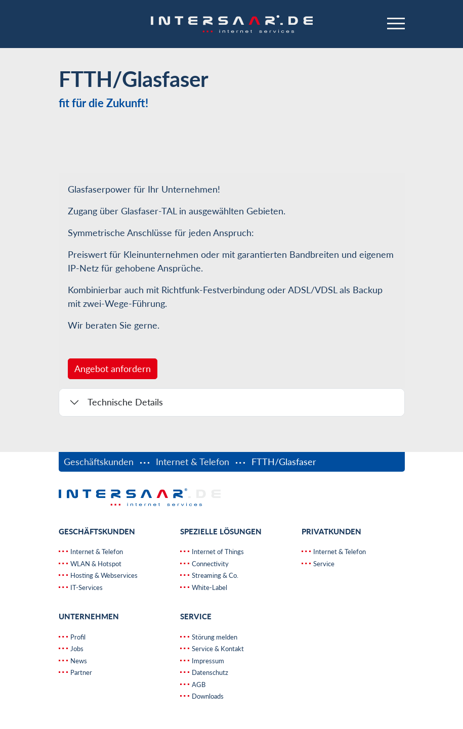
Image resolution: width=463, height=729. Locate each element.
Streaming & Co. (214, 575)
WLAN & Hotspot (95, 564)
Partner (80, 672)
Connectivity (209, 564)
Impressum (207, 661)
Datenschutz (209, 672)
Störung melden (213, 637)
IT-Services (86, 587)
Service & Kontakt (217, 649)
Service (323, 564)
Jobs (76, 649)
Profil (77, 637)
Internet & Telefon (192, 461)
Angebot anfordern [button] (112, 368)
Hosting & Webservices (103, 575)
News (78, 661)
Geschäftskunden (100, 461)
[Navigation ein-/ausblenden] (392, 24)
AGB (197, 684)
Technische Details (125, 401)
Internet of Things (217, 552)
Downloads (207, 696)
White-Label (208, 587)
